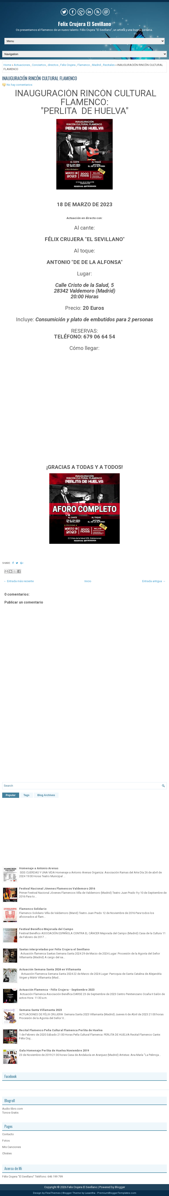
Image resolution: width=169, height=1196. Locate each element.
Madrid (96, 65)
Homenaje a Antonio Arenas (38, 868)
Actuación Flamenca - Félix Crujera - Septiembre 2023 (56, 989)
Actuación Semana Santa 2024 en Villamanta (50, 969)
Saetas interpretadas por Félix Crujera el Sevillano (54, 949)
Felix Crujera (67, 65)
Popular (11, 795)
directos (53, 65)
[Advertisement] (84, 741)
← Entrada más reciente (19, 581)
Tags (26, 795)
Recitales (109, 65)
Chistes (7, 1153)
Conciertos (39, 65)
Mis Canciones (11, 1147)
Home (7, 65)
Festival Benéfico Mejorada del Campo (46, 929)
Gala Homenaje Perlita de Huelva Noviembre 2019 (54, 1050)
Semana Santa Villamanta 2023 (40, 1010)
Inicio (87, 581)
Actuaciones (22, 65)
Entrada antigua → (153, 581)
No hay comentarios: (20, 84)
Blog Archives (46, 795)
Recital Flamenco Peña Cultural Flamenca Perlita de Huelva (61, 1030)
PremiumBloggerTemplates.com (116, 1193)
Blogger (120, 1187)
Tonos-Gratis (10, 1112)
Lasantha (90, 1193)
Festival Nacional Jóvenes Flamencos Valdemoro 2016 (57, 888)
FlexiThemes (53, 1193)
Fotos (6, 1140)
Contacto (8, 1134)
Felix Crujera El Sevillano (84, 24)
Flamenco (83, 65)
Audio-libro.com (12, 1108)
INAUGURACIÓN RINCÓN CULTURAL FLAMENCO (39, 78)
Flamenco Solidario (32, 908)
